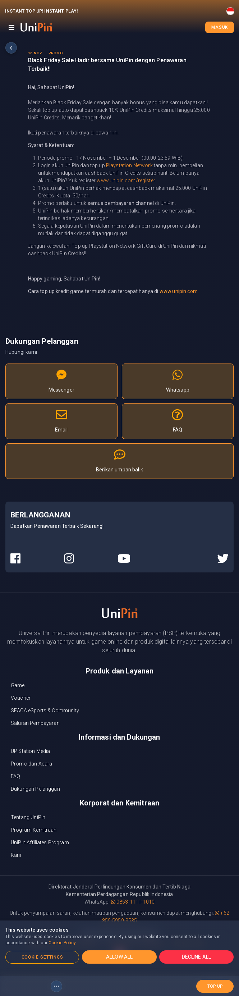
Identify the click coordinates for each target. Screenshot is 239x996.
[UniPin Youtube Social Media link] (124, 559)
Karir (16, 855)
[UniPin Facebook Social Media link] (15, 559)
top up (214, 986)
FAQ (15, 776)
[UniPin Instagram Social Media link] (69, 559)
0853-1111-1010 (133, 902)
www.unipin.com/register (126, 180)
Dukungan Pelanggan (35, 789)
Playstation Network (129, 165)
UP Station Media (30, 751)
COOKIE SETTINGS (42, 957)
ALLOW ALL (119, 957)
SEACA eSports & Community (45, 710)
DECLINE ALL (196, 957)
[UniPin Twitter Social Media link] (223, 559)
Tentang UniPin (28, 817)
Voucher (21, 698)
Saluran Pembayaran (35, 723)
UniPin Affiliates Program (40, 842)
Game (18, 685)
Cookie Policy (62, 942)
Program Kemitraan (34, 830)
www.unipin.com (179, 291)
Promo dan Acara (31, 764)
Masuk (219, 27)
